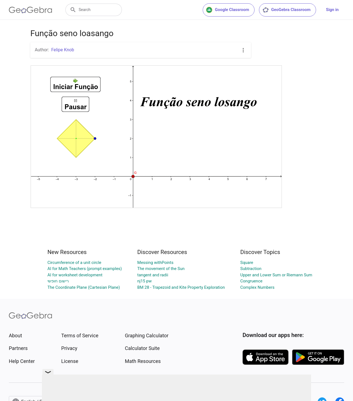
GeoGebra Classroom (286, 10)
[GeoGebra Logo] (30, 10)
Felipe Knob (62, 49)
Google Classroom (227, 10)
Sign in (332, 9)
